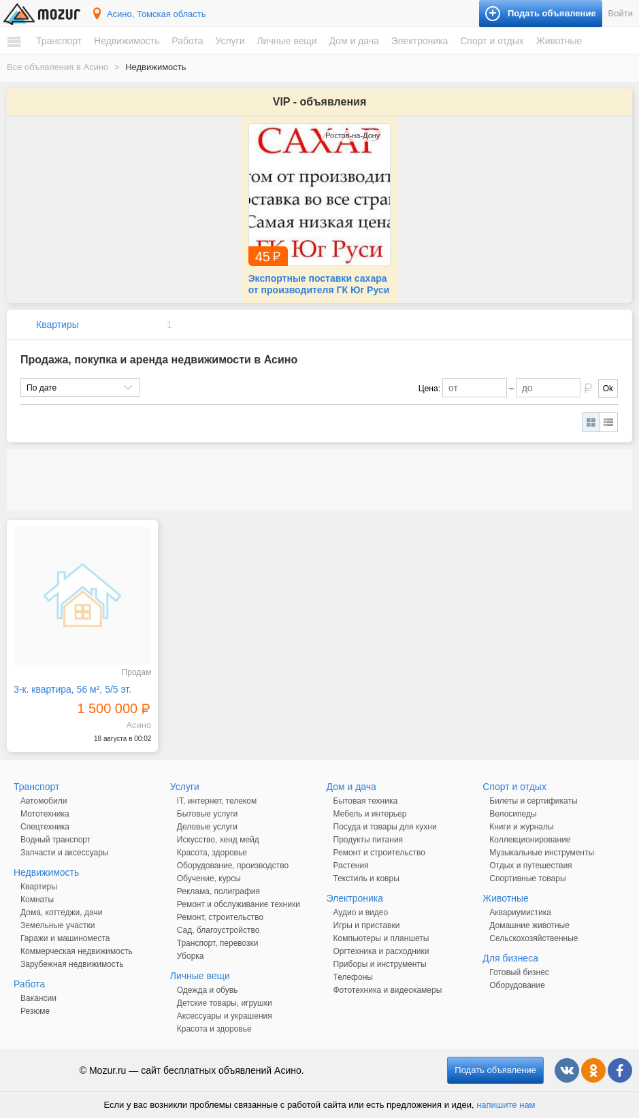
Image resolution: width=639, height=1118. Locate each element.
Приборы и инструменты (380, 964)
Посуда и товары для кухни (385, 827)
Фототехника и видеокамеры (387, 990)
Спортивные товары (527, 878)
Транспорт (59, 40)
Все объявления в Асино (57, 67)
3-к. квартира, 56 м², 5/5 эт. (72, 689)
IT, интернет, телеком (217, 801)
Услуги (229, 40)
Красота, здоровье (212, 852)
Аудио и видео (361, 912)
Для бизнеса (510, 958)
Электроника (419, 40)
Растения (351, 865)
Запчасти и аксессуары (64, 852)
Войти (620, 13)
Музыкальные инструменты (541, 852)
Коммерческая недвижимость (76, 951)
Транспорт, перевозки (218, 943)
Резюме (35, 1011)
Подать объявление (495, 1070)
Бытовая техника (365, 801)
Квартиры (57, 324)
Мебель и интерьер (370, 814)
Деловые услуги (207, 827)
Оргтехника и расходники (381, 951)
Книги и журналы (521, 827)
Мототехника (44, 814)
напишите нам (505, 1105)
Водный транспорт (55, 839)
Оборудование (517, 985)
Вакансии (38, 998)
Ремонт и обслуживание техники (238, 904)
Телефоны (353, 977)
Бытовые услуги (207, 814)
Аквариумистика (520, 912)
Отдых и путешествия (530, 865)
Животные (559, 40)
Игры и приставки (366, 925)
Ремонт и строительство (379, 852)
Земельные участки (57, 925)
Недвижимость (126, 40)
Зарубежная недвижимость (72, 964)
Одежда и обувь (207, 990)
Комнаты (37, 899)
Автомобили (43, 801)
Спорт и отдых (492, 40)
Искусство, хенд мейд (218, 839)
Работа (187, 40)
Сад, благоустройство (218, 930)
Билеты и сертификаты (533, 801)
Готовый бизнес (519, 972)
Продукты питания (368, 839)
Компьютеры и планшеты (381, 938)
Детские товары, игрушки (224, 1003)
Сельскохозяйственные (533, 938)
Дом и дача (353, 40)
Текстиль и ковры (366, 878)
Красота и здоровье (214, 1029)
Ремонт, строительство (220, 917)
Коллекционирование (529, 839)
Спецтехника (44, 827)
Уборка (190, 956)
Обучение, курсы (209, 878)
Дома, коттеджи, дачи (61, 912)
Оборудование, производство (233, 865)
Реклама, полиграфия (218, 891)
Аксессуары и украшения (224, 1016)
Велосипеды (512, 814)
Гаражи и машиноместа (65, 938)
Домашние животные (529, 925)
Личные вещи (286, 40)
